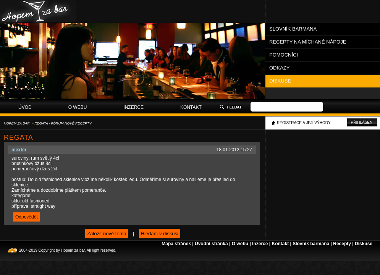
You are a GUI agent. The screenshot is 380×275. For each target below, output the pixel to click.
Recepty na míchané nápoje (307, 42)
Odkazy (279, 68)
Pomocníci (283, 55)
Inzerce (133, 107)
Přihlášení (362, 122)
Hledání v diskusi (159, 233)
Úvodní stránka (211, 243)
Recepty (342, 243)
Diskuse (280, 81)
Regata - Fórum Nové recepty (62, 123)
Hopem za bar (17, 123)
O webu (77, 107)
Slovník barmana (293, 29)
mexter (18, 149)
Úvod (25, 107)
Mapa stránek (176, 243)
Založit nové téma (106, 233)
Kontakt (191, 107)
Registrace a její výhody (304, 123)
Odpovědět (26, 217)
